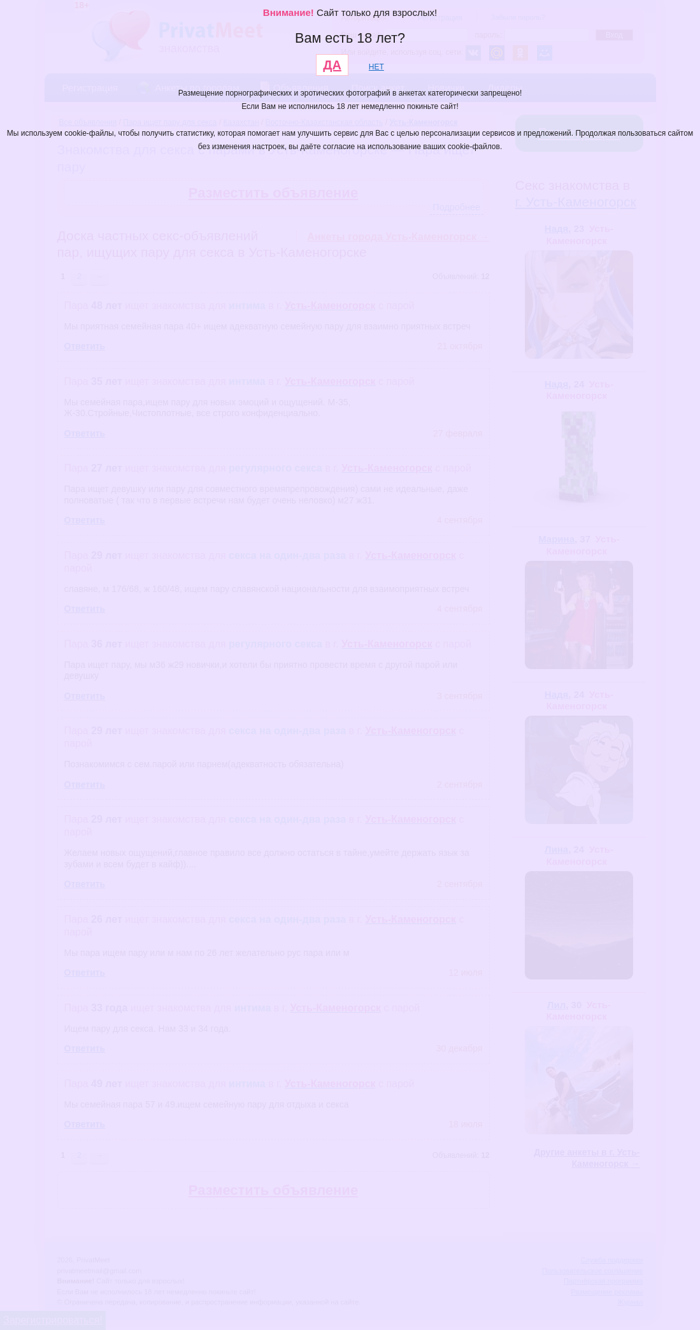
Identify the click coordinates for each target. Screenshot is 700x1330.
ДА (332, 65)
